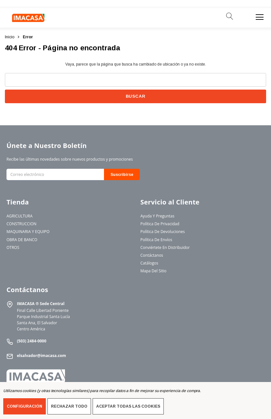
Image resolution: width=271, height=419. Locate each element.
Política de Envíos (156, 239)
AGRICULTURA (19, 216)
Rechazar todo (69, 406)
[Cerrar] (263, 4)
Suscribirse (121, 174)
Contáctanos (151, 255)
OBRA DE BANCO (21, 239)
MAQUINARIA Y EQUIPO (27, 231)
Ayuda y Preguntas (157, 216)
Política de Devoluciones (162, 231)
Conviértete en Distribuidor (165, 247)
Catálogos (149, 263)
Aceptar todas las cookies (128, 406)
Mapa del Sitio (153, 271)
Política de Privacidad (159, 224)
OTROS (12, 247)
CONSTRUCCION (21, 224)
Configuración (24, 406)
